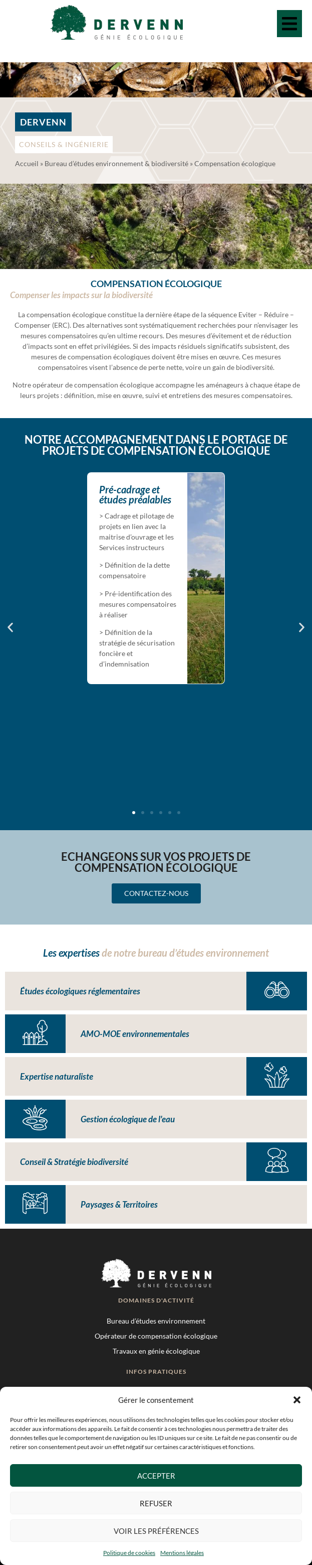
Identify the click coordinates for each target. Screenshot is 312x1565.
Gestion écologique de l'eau (128, 1119)
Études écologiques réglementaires (80, 991)
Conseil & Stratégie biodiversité (74, 1161)
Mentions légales (182, 1552)
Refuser (156, 1503)
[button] (297, 1400)
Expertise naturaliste (56, 1076)
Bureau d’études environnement (156, 1321)
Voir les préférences (156, 1530)
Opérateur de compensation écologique (156, 1336)
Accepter (156, 1475)
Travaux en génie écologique (156, 1351)
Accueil (27, 163)
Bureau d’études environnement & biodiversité (116, 163)
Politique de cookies (129, 1552)
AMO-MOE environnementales (135, 1033)
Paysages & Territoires (119, 1204)
